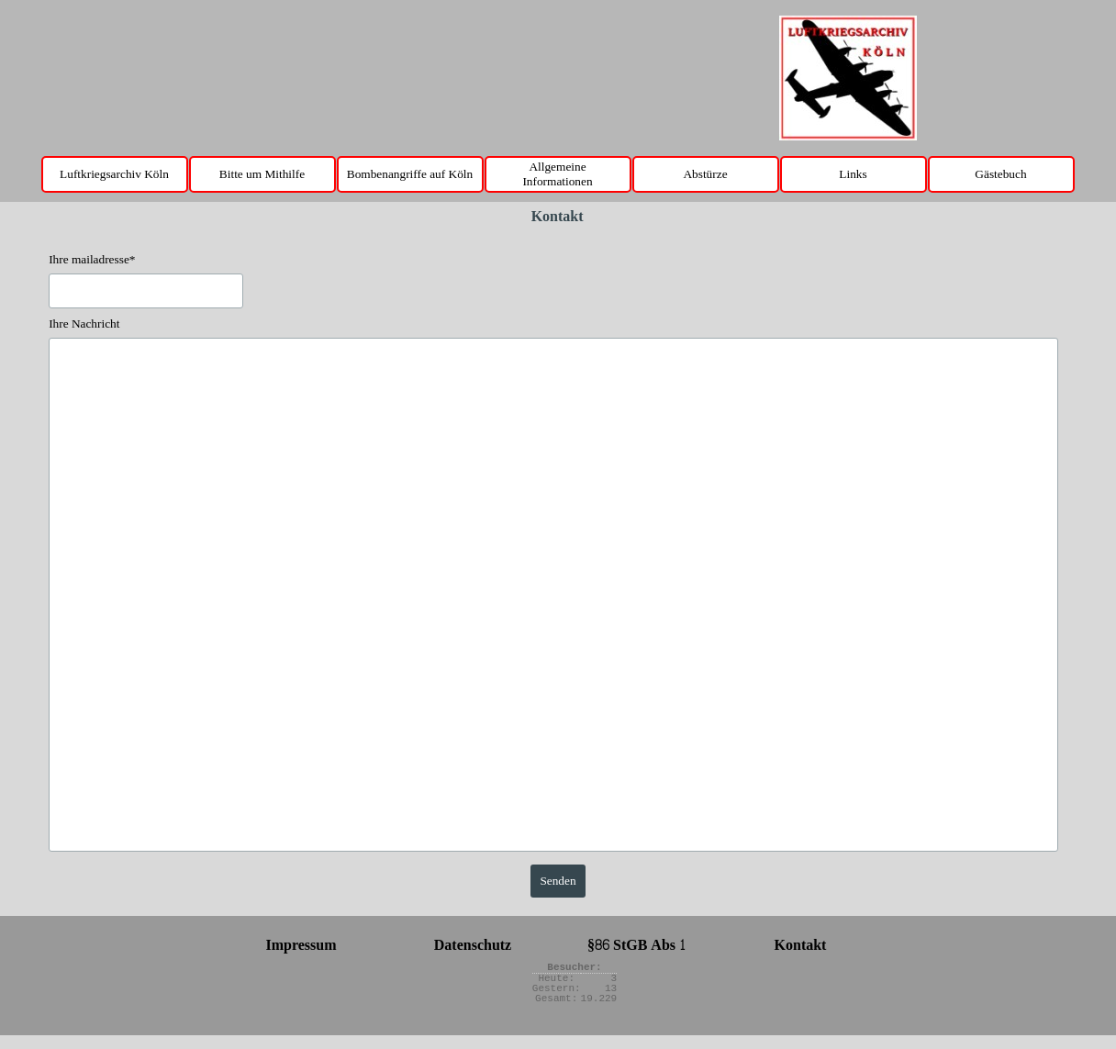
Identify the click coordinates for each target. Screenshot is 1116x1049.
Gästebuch (1000, 174)
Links (852, 174)
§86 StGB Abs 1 (636, 945)
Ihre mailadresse (92, 259)
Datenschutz (472, 945)
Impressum (300, 945)
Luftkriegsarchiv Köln (114, 174)
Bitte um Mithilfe (262, 174)
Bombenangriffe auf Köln (410, 174)
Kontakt (801, 945)
